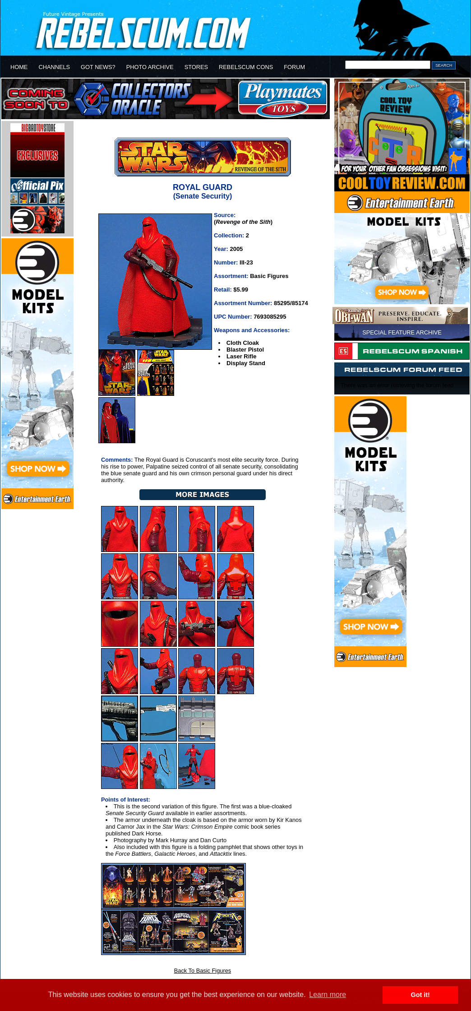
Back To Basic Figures (202, 970)
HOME (19, 67)
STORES (196, 67)
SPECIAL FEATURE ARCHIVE (402, 332)
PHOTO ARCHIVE (150, 67)
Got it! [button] (420, 994)
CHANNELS (54, 67)
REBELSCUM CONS (246, 67)
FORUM (294, 67)
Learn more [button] (327, 994)
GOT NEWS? (98, 67)
